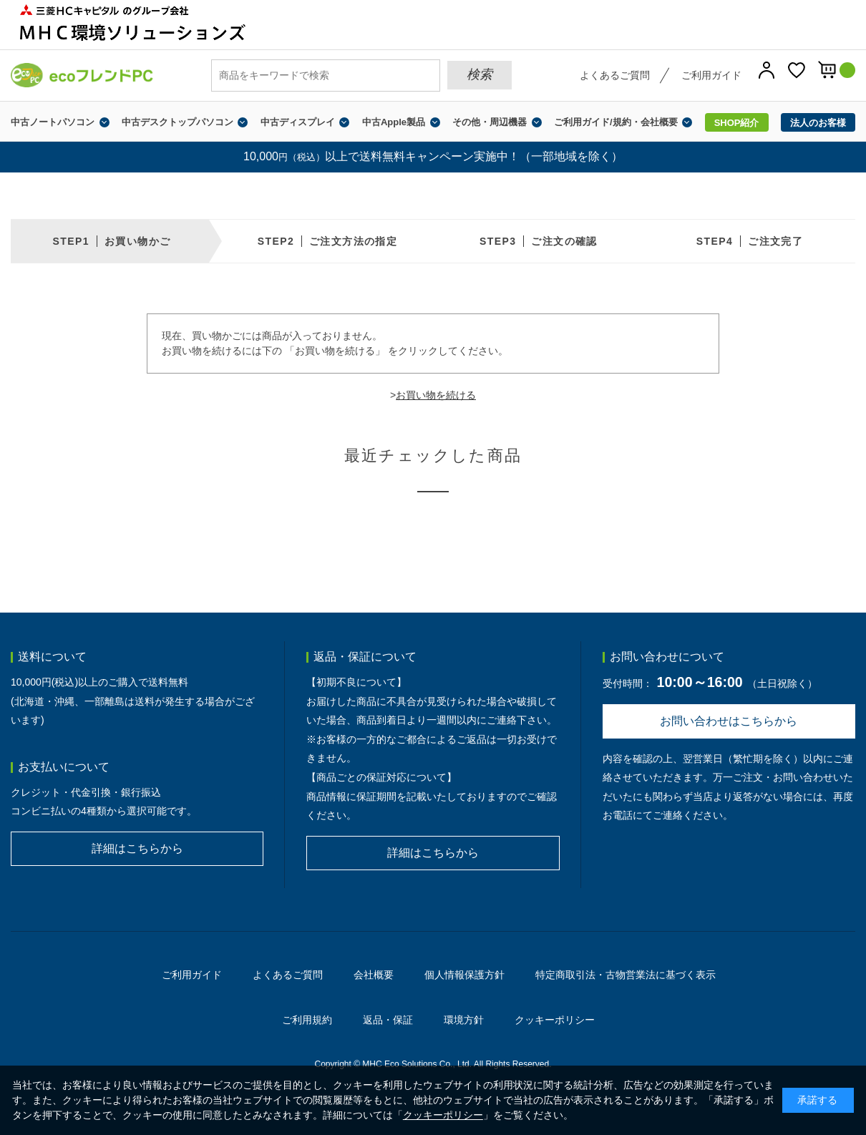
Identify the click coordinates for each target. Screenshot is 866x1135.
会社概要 (374, 974)
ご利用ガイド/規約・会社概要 (616, 122)
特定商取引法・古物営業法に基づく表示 (625, 974)
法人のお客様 (818, 122)
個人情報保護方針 (464, 974)
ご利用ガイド (711, 75)
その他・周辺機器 (489, 122)
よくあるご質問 (615, 75)
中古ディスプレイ (298, 122)
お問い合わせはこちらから (728, 721)
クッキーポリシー (555, 1020)
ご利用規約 (307, 1020)
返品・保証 (388, 1020)
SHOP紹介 (736, 122)
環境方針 (464, 1020)
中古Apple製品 (393, 122)
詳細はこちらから (137, 848)
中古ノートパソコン (52, 122)
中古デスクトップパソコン (177, 122)
